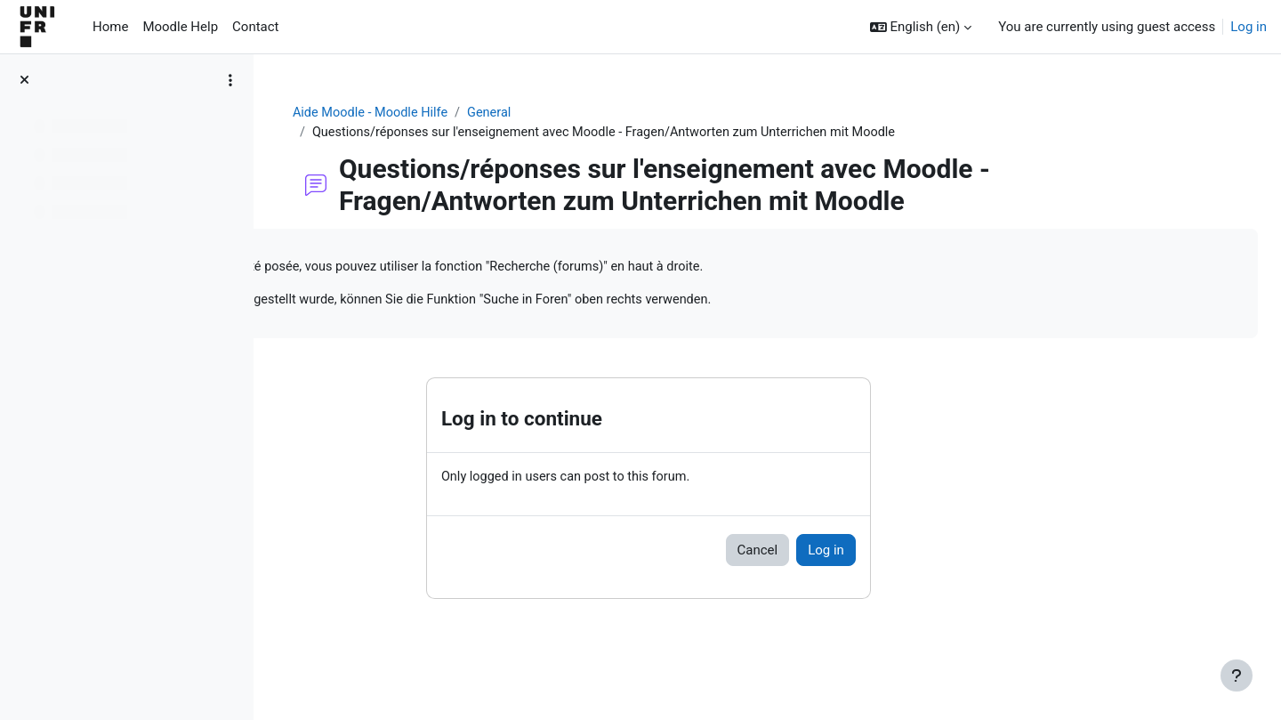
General (600, 113)
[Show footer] (1237, 675)
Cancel (862, 554)
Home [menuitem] (110, 27)
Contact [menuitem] (255, 27)
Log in (1248, 27)
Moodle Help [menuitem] (180, 27)
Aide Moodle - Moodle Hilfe (478, 113)
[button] (921, 27)
